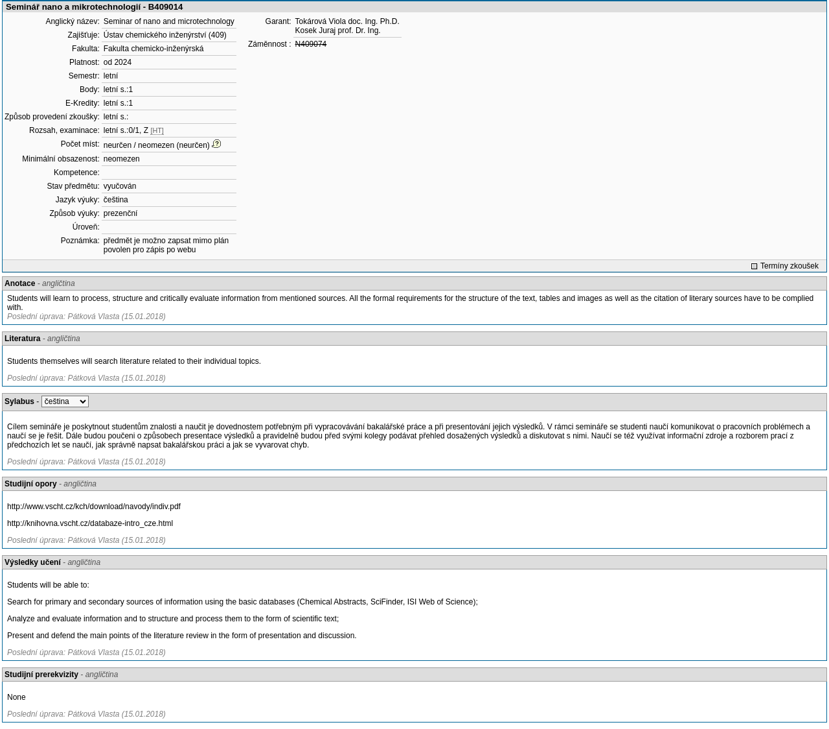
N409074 (311, 44)
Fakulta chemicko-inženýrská (154, 48)
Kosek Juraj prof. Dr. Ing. (338, 30)
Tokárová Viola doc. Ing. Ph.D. (347, 21)
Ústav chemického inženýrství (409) (165, 35)
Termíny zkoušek (789, 265)
